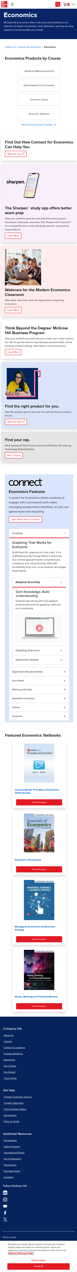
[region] (38, 1256)
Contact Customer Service (18, 1097)
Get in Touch (14, 455)
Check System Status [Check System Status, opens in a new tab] (15, 1109)
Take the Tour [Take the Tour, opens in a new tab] (15, 153)
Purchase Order (12, 1171)
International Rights (14, 1153)
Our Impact (9, 1072)
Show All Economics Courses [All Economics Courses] (37, 125)
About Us (8, 1035)
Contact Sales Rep (13, 1103)
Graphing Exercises (27, 650)
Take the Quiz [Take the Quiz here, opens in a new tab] (16, 421)
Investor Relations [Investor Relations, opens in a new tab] (13, 1054)
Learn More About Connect (25, 519)
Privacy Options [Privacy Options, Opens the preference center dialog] (38, 1260)
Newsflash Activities (23, 698)
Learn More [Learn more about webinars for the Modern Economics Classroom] (13, 310)
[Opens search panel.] (57, 4)
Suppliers (9, 1177)
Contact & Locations (14, 1047)
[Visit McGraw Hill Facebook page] (5, 1212)
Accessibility (10, 1140)
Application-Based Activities (27, 672)
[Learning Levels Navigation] (12, 4)
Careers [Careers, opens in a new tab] (8, 1041)
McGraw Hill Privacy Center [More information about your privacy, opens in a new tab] (21, 1253)
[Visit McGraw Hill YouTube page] (5, 1206)
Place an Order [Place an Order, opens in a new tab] (11, 1121)
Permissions (10, 1165)
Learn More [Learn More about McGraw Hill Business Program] (13, 352)
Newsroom (9, 1060)
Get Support (10, 1115)
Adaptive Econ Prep (27, 582)
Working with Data (22, 689)
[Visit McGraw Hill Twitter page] (5, 1219)
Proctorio (17, 716)
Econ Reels (18, 680)
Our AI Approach (12, 1159)
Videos (16, 707)
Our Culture (10, 1066)
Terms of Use (9, 1237)
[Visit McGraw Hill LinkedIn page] (5, 1192)
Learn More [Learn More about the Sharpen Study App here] (13, 236)
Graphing (17, 533)
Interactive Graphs (26, 659)
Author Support (12, 1146)
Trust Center (10, 1078)
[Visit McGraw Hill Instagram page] (5, 1199)
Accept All (38, 1266)
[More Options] (73, 4)
